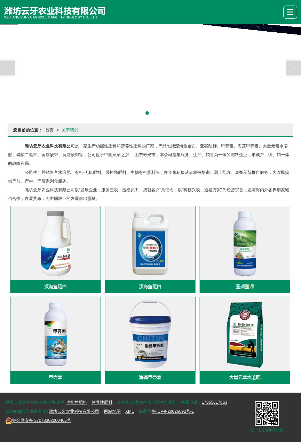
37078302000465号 (38, 420)
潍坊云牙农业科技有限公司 (74, 411)
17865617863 (214, 402)
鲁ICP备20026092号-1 (173, 411)
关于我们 (70, 130)
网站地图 (112, 411)
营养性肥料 (102, 402)
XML (129, 411)
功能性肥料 (76, 402)
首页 (49, 130)
